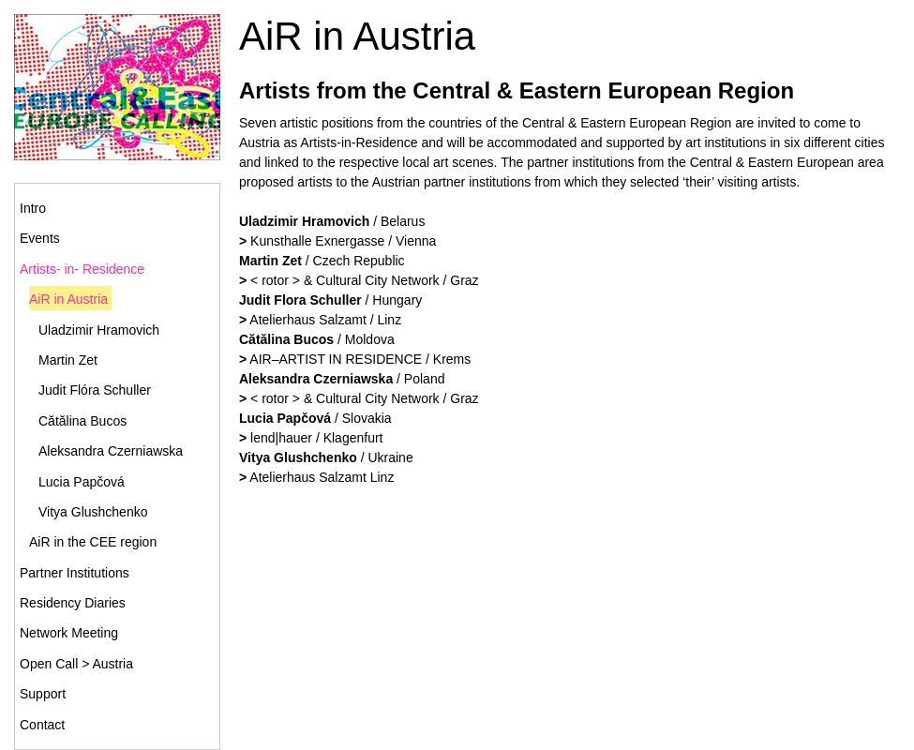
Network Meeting (69, 632)
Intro (33, 208)
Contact (42, 724)
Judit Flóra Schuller (94, 390)
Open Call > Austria (76, 663)
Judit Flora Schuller (300, 300)
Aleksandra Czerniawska (110, 450)
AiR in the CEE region (93, 541)
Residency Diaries (73, 602)
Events (40, 238)
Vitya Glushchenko (92, 511)
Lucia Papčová (81, 481)
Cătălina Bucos (82, 420)
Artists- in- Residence (82, 269)
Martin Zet (67, 360)
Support (43, 693)
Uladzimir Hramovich (98, 330)
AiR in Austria (68, 299)
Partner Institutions (74, 572)
